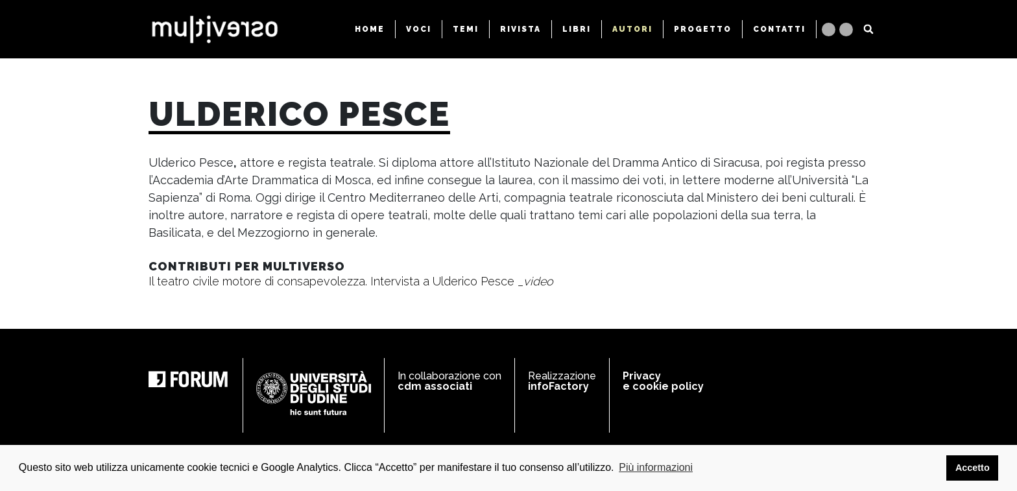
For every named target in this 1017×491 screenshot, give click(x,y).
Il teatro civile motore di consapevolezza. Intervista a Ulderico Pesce (351, 281)
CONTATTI (779, 29)
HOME (370, 29)
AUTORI (632, 29)
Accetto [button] (972, 467)
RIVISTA (520, 29)
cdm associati (435, 386)
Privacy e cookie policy (663, 381)
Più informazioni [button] (656, 467)
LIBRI (576, 29)
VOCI (418, 29)
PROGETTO (703, 29)
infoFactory (558, 386)
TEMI (466, 29)
